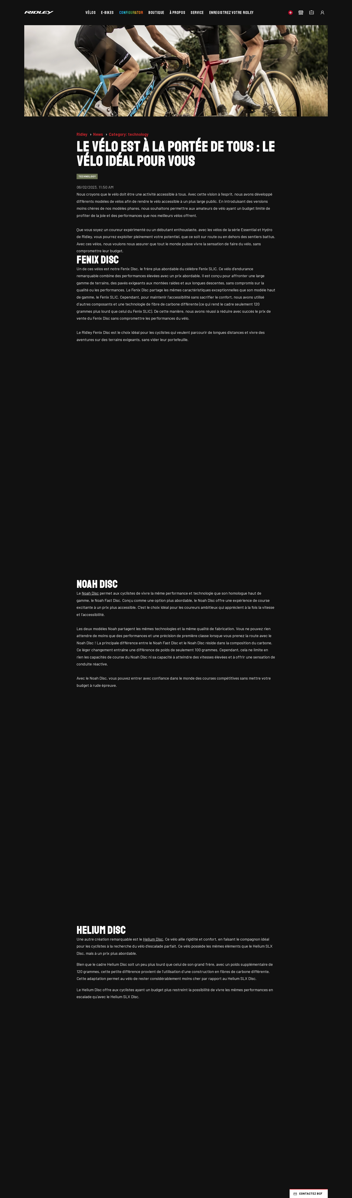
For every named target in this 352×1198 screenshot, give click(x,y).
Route (214, 1075)
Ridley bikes (34, 1084)
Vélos (91, 12)
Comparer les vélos (99, 1110)
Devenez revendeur (159, 1119)
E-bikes (107, 12)
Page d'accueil (36, 1075)
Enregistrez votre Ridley (231, 12)
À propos (177, 12)
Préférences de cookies (137, 1157)
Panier (88, 1119)
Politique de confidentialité (89, 1157)
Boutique (156, 12)
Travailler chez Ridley (101, 1084)
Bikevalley (150, 1092)
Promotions (34, 1110)
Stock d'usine (35, 1101)
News (98, 134)
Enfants (278, 1100)
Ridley (82, 134)
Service (197, 12)
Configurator (131, 12)
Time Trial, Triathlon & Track (294, 1088)
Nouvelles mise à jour (101, 1075)
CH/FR (317, 1033)
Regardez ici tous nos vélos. (176, 700)
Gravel (215, 1084)
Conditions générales (42, 1157)
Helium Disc (153, 495)
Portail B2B (151, 1110)
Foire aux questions (158, 1075)
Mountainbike (222, 1092)
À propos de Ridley (40, 1119)
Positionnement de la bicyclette (169, 1084)
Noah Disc (90, 371)
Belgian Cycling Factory (162, 1101)
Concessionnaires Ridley (103, 1101)
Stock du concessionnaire (46, 1092)
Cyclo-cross (283, 1075)
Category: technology (128, 134)
